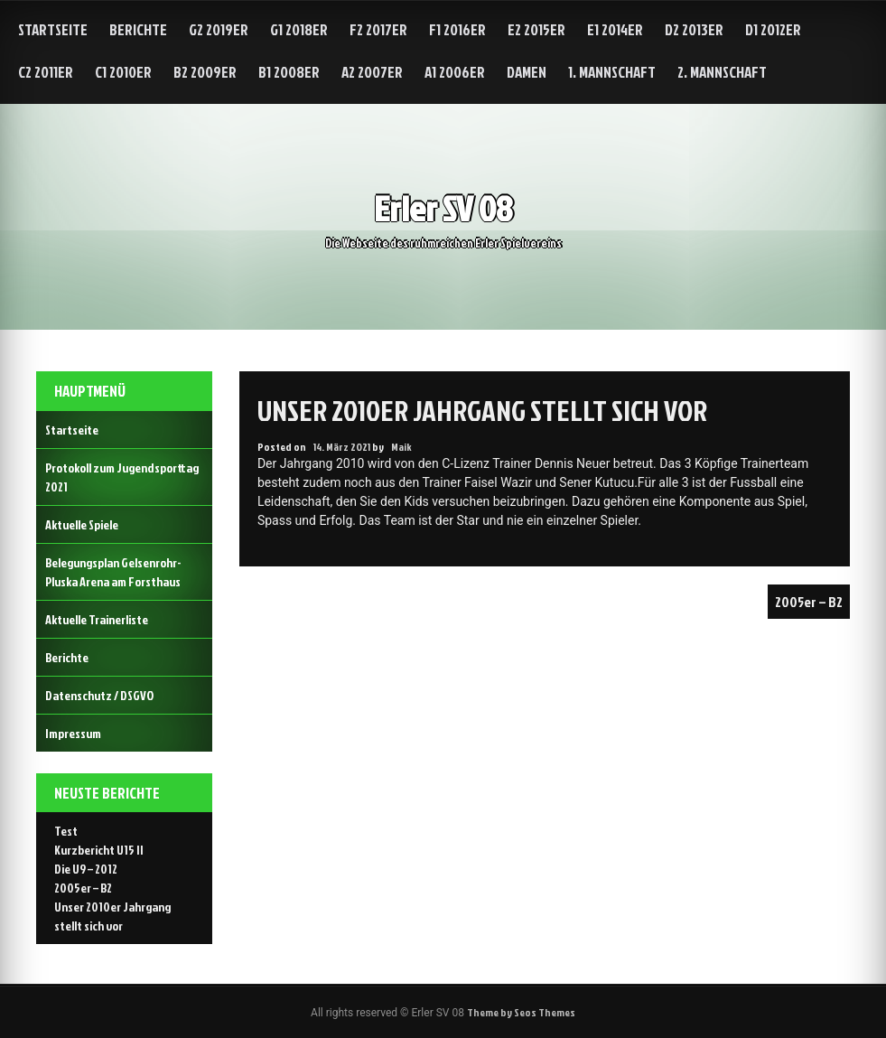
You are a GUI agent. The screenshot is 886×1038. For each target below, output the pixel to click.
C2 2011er (45, 71)
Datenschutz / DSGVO (99, 695)
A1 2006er (454, 71)
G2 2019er (218, 29)
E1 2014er (615, 29)
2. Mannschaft (722, 71)
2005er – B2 (809, 602)
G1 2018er (299, 29)
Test (66, 830)
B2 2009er (205, 71)
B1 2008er (289, 71)
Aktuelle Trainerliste (96, 619)
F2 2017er (378, 29)
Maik (401, 446)
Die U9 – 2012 (85, 868)
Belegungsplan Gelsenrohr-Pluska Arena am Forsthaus (113, 572)
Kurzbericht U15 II (99, 849)
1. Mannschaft (612, 71)
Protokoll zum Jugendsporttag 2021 (122, 477)
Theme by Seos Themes (521, 1012)
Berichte (138, 29)
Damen (526, 71)
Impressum (73, 733)
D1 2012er (773, 29)
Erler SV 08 (443, 208)
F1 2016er (457, 29)
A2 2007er (372, 71)
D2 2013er (694, 29)
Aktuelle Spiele (81, 524)
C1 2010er (123, 71)
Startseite (53, 29)
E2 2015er (536, 29)
